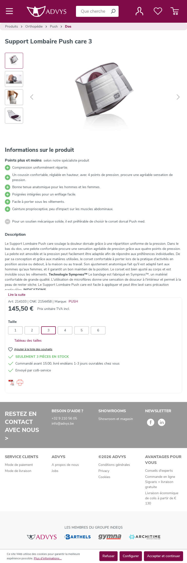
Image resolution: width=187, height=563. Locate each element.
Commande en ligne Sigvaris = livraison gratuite (160, 481)
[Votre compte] (139, 11)
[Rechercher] (113, 11)
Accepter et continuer (163, 556)
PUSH (73, 301)
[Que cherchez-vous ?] (92, 11)
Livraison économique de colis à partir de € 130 (161, 498)
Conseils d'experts (159, 470)
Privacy (103, 471)
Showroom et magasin (115, 419)
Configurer (131, 556)
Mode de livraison (18, 471)
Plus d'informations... (48, 558)
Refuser (108, 556)
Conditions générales (114, 464)
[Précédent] (31, 97)
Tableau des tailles (25, 340)
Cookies (104, 477)
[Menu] (11, 11)
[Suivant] (178, 97)
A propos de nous (65, 464)
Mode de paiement (19, 464)
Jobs (55, 471)
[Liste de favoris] (157, 11)
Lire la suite (16, 294)
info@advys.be (63, 423)
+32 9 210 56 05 (64, 418)
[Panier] (174, 11)
